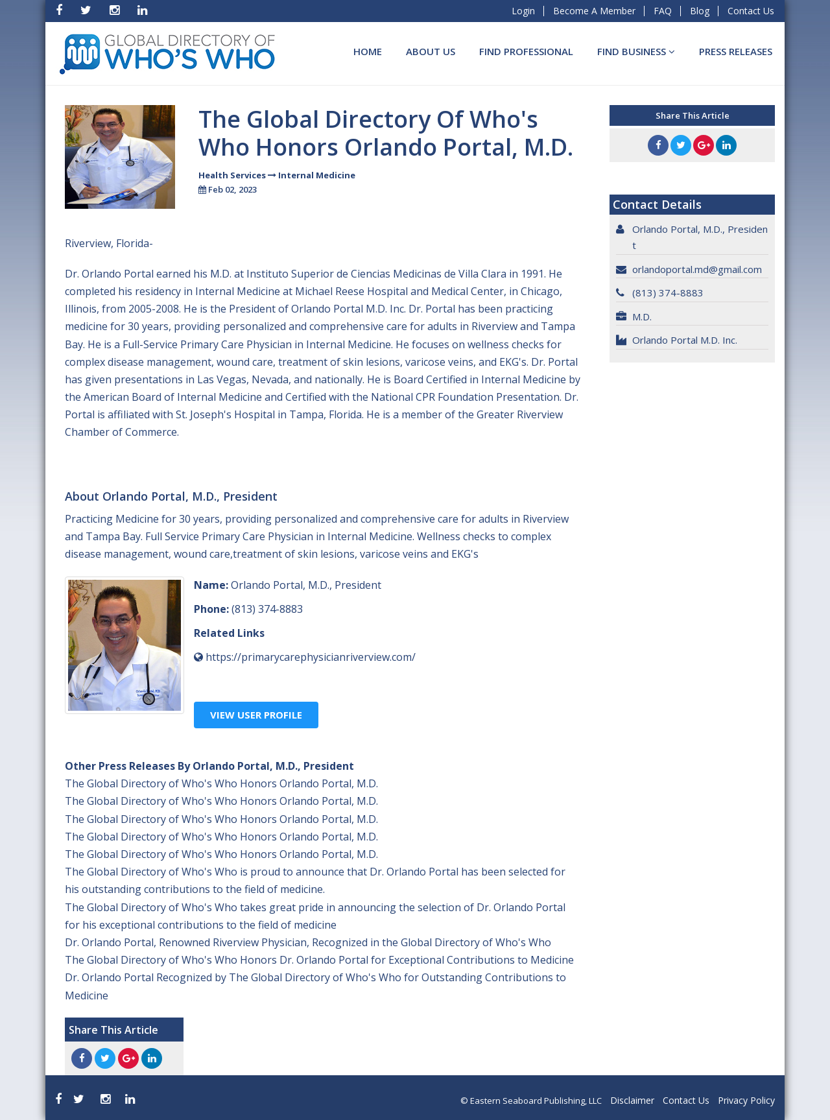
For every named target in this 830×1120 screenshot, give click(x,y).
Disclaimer (632, 1100)
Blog (699, 11)
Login (523, 11)
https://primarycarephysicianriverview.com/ (311, 657)
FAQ (663, 11)
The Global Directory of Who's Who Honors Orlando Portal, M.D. (221, 783)
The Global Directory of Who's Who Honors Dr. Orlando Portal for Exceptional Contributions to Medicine (319, 960)
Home (367, 51)
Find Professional (526, 51)
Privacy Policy (746, 1100)
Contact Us (751, 11)
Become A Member (594, 11)
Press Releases (735, 51)
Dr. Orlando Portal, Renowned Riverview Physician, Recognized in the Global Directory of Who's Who (308, 942)
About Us (430, 51)
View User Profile (256, 714)
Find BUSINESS (636, 51)
